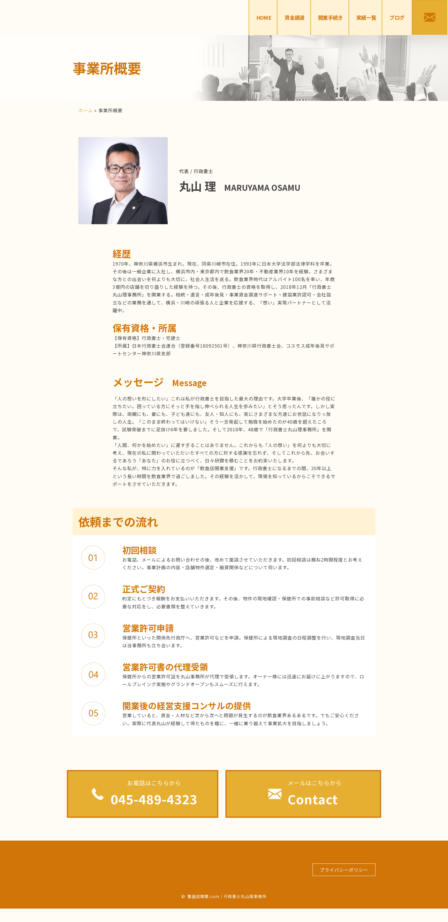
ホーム (85, 110)
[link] (264, 17)
